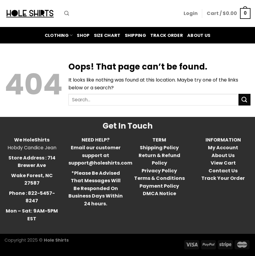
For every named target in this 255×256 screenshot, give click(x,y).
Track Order (166, 35)
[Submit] (244, 100)
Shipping (135, 35)
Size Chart (107, 35)
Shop (83, 35)
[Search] (66, 13)
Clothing (59, 35)
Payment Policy (159, 186)
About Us (198, 35)
